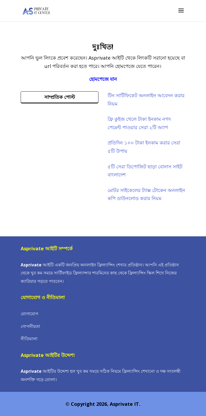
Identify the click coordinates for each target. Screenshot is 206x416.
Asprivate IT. (125, 404)
